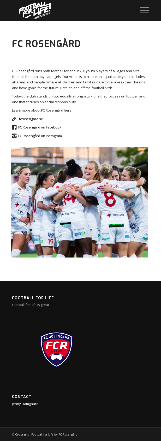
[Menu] (142, 10)
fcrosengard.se (31, 119)
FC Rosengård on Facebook (39, 127)
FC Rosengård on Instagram (40, 135)
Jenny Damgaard (25, 403)
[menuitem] (142, 10)
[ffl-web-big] (67, 10)
